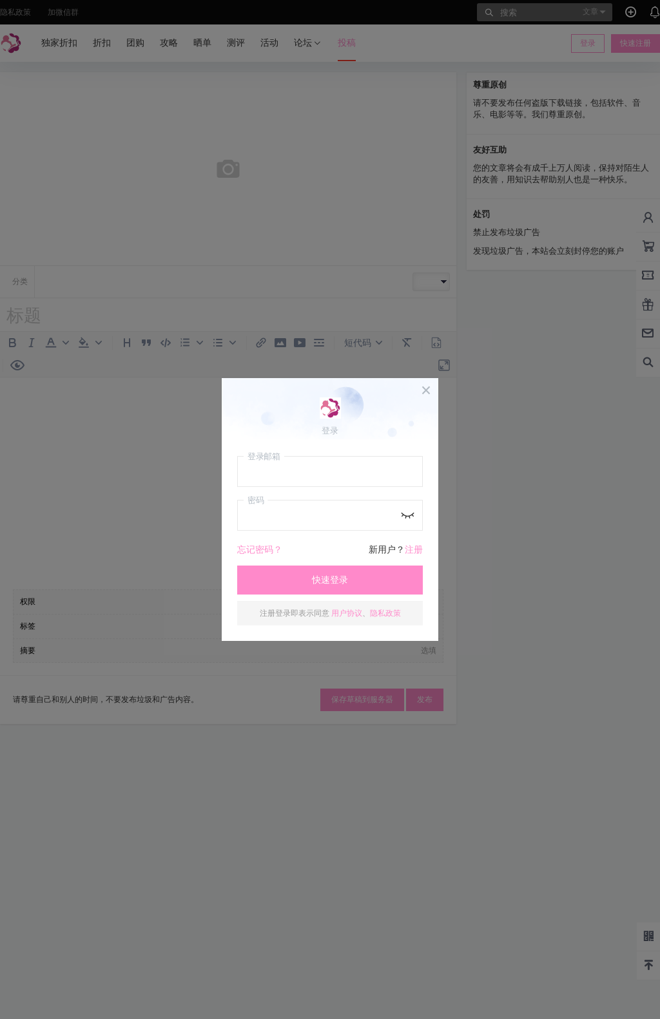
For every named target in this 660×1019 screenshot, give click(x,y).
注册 (414, 549)
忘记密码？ (259, 549)
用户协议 (346, 613)
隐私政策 (385, 613)
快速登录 (330, 580)
